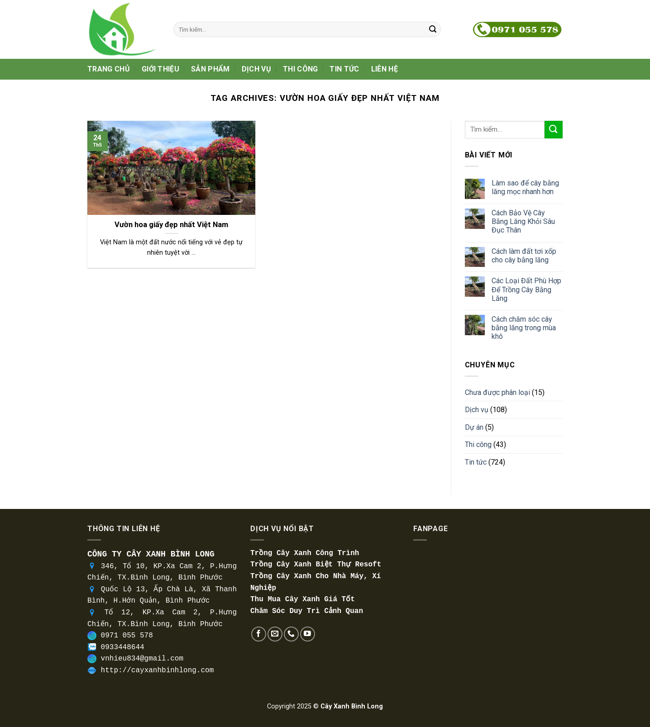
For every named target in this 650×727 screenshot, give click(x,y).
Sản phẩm (210, 69)
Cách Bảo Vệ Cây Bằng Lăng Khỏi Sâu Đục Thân (523, 221)
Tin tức (344, 69)
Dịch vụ (256, 69)
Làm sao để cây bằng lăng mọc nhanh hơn (525, 187)
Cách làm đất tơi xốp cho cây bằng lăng (524, 255)
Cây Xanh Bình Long (351, 706)
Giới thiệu (160, 69)
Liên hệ (384, 69)
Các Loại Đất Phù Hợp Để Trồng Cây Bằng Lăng (526, 289)
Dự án (474, 427)
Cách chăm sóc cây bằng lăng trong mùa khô (524, 328)
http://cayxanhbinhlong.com (157, 670)
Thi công (300, 69)
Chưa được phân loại (497, 392)
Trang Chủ (108, 69)
